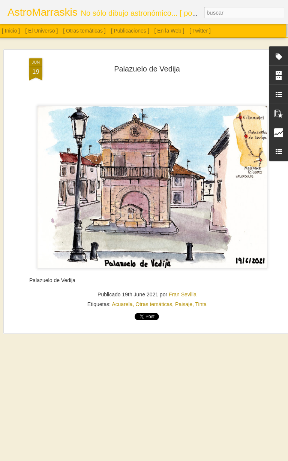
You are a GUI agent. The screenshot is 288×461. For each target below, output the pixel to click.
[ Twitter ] (200, 31)
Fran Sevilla (182, 294)
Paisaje (183, 303)
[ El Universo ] (41, 31)
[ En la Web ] (169, 31)
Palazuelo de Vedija (147, 68)
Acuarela (122, 303)
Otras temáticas (153, 303)
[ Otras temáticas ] (84, 31)
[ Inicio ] (11, 31)
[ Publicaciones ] (130, 31)
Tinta (201, 303)
